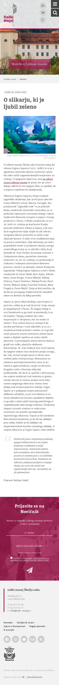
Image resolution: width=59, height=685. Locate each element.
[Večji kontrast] (43, 13)
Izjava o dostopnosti (14, 626)
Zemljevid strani (25, 622)
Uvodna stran (10, 79)
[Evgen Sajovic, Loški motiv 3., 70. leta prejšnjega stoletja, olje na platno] (30, 135)
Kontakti (8, 622)
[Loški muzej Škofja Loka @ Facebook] (7, 639)
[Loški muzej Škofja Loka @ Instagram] (15, 639)
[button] (29, 570)
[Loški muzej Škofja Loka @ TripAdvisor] (32, 639)
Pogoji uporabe (37, 626)
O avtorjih (9, 630)
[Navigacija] (55, 4)
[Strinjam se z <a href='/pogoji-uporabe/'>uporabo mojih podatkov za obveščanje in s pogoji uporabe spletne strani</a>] (11, 558)
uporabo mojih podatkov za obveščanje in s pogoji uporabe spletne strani (29, 559)
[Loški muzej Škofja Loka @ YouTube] (24, 639)
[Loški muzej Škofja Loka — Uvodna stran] (10, 14)
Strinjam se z (29, 559)
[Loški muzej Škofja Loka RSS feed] (41, 639)
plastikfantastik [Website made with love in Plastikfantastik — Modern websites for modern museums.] (34, 677)
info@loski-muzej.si (20, 610)
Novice (23, 79)
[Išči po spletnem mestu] (55, 13)
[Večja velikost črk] (43, 5)
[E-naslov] (29, 533)
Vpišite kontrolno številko (29, 546)
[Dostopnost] (43, 20)
